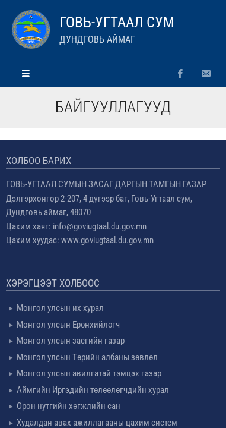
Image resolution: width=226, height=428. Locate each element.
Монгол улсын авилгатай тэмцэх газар (89, 373)
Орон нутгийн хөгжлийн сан (68, 406)
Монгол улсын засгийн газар (71, 340)
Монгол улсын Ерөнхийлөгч (68, 324)
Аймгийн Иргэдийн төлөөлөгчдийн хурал (93, 390)
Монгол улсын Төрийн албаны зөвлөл (87, 357)
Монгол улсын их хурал (60, 308)
